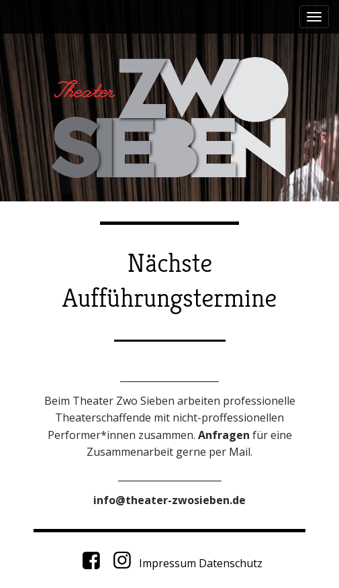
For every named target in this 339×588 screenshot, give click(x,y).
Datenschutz (230, 563)
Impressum (167, 563)
